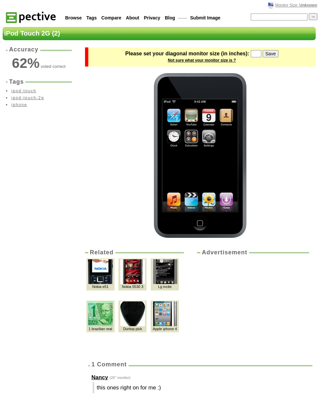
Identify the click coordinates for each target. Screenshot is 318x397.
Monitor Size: (296, 5)
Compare (111, 17)
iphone (19, 104)
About (132, 17)
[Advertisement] (252, 306)
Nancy (100, 377)
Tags (91, 17)
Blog (170, 17)
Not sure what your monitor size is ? (202, 60)
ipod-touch (24, 91)
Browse (73, 17)
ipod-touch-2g (28, 98)
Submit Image (205, 17)
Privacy (152, 17)
